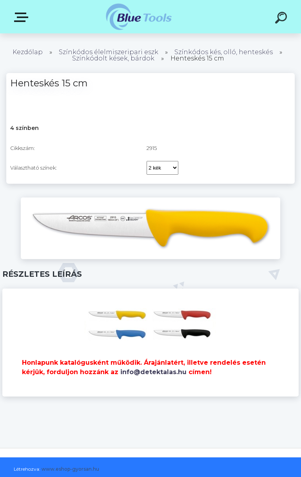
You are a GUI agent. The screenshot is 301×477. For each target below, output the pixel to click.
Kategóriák (23, 17)
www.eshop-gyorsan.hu (70, 469)
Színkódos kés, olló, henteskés (223, 52)
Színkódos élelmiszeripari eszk (108, 52)
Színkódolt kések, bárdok (113, 58)
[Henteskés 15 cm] (150, 200)
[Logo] (138, 17)
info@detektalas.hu (153, 372)
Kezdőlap (28, 52)
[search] (282, 19)
